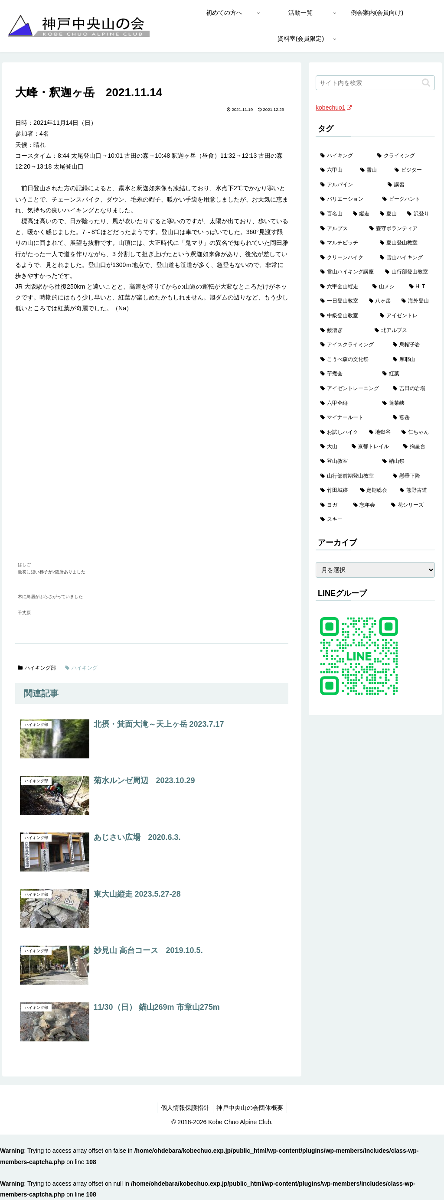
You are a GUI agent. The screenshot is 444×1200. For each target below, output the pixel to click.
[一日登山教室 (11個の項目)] (340, 301)
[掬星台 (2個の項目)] (416, 446)
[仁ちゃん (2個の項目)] (416, 432)
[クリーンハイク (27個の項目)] (345, 257)
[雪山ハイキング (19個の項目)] (405, 257)
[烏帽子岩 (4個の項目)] (411, 344)
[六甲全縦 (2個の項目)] (347, 403)
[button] (426, 83)
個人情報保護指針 (184, 1107)
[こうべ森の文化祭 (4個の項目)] (352, 359)
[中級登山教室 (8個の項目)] (345, 315)
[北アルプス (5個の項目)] (402, 330)
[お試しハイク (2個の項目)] (340, 432)
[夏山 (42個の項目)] (389, 214)
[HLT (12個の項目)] (419, 286)
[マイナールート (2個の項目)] (352, 417)
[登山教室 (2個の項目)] (347, 461)
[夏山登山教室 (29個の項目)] (405, 243)
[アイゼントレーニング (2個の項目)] (352, 388)
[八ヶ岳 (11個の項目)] (380, 301)
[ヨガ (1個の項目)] (332, 505)
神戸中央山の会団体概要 (251, 1107)
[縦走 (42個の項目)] (362, 214)
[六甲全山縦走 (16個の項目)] (342, 286)
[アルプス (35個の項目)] (340, 228)
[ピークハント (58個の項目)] (406, 199)
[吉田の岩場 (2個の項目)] (411, 388)
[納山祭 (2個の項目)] (406, 461)
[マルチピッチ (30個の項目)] (345, 243)
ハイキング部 (37, 668)
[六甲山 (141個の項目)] (335, 170)
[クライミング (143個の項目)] (403, 156)
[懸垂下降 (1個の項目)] (411, 476)
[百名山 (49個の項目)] (332, 214)
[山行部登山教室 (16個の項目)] (407, 272)
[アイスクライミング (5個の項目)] (352, 344)
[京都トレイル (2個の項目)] (373, 446)
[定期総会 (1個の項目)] (375, 490)
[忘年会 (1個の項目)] (367, 505)
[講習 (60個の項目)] (409, 185)
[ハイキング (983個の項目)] (344, 156)
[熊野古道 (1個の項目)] (415, 490)
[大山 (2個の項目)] (331, 446)
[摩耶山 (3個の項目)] (411, 359)
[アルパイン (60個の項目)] (349, 185)
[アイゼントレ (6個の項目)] (405, 315)
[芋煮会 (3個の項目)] (347, 373)
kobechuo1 (334, 107)
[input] (375, 82)
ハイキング (81, 668)
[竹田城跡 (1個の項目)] (335, 490)
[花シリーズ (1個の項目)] (410, 505)
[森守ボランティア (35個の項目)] (400, 228)
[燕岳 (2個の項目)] (411, 417)
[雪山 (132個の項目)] (372, 170)
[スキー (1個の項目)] (375, 519)
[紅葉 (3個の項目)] (406, 373)
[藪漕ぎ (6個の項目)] (343, 330)
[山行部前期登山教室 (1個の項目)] (352, 476)
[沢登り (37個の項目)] (418, 214)
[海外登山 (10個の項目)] (416, 301)
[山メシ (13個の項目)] (386, 286)
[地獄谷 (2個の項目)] (380, 432)
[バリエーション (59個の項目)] (347, 199)
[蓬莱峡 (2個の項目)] (406, 403)
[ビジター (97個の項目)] (412, 170)
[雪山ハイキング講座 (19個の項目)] (348, 272)
